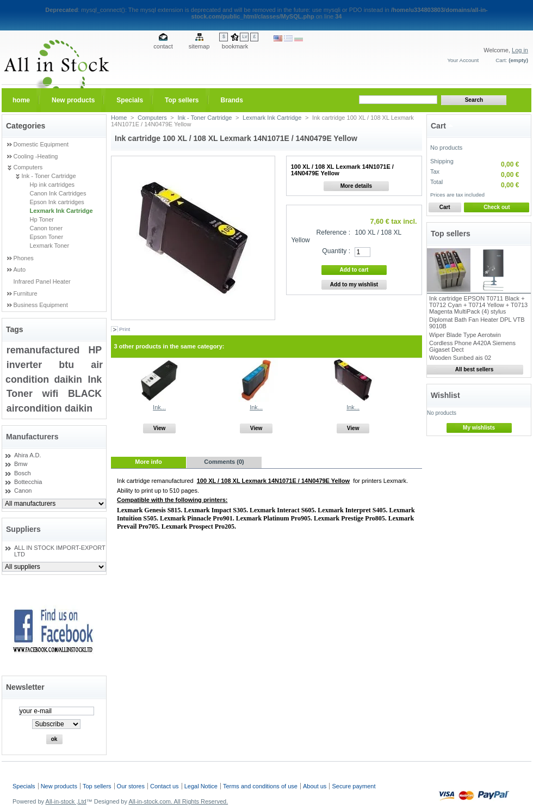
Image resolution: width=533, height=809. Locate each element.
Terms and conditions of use (260, 786)
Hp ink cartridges (52, 184)
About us (314, 786)
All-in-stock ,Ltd (66, 801)
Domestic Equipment (41, 144)
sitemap (199, 46)
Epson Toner (47, 237)
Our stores (131, 786)
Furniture (26, 293)
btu (66, 364)
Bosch (22, 473)
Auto (20, 269)
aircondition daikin (49, 408)
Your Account (463, 60)
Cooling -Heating (36, 156)
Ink (95, 379)
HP (95, 350)
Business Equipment (41, 305)
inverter (24, 364)
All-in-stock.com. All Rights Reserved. (178, 801)
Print (124, 329)
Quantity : (336, 251)
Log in (520, 50)
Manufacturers (32, 436)
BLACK (85, 393)
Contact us (164, 786)
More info (148, 461)
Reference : (334, 232)
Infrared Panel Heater (42, 281)
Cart (438, 125)
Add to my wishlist (354, 284)
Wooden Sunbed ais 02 (460, 357)
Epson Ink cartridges (57, 202)
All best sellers (474, 369)
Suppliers (23, 529)
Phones (24, 258)
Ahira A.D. (27, 455)
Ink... (159, 407)
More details (356, 186)
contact (162, 46)
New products (59, 786)
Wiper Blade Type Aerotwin (465, 335)
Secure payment (353, 786)
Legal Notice (201, 786)
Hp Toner (42, 219)
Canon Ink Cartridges (58, 193)
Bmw (20, 464)
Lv (244, 36)
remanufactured (43, 350)
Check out (497, 207)
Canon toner (46, 228)
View (159, 428)
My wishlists (479, 428)
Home (119, 117)
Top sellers (450, 233)
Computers (28, 167)
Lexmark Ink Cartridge (61, 210)
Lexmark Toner (50, 245)
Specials (24, 786)
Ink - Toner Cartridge (49, 176)
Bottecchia (28, 482)
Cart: (501, 60)
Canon (23, 490)
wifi (50, 393)
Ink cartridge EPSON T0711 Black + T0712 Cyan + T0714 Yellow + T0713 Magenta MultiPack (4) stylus (478, 305)
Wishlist (445, 395)
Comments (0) (224, 461)
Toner (20, 393)
